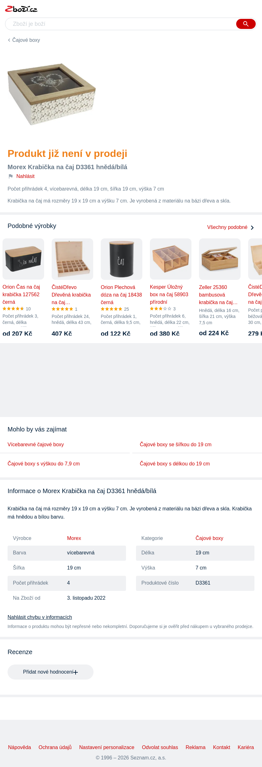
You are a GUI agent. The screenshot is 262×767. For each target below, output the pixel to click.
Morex (74, 538)
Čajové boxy (26, 40)
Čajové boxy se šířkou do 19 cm (176, 444)
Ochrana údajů (55, 747)
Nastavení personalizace (106, 747)
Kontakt (221, 747)
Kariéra (246, 747)
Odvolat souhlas (160, 747)
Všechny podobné (230, 227)
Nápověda (19, 747)
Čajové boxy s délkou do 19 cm (175, 463)
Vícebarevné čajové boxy (36, 444)
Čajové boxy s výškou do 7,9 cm (44, 463)
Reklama (195, 747)
